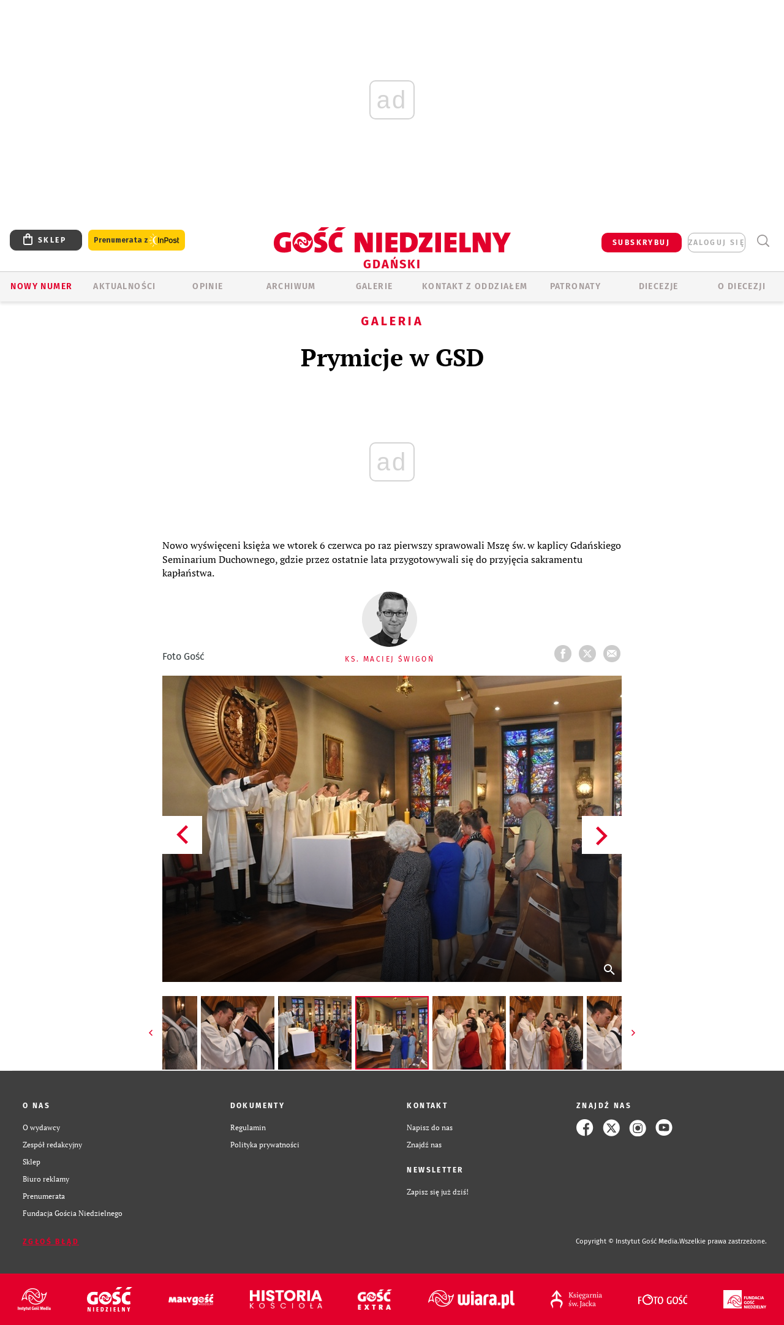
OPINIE (207, 286)
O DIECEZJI (742, 286)
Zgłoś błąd (51, 1241)
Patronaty (575, 286)
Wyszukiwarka (763, 241)
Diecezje (659, 286)
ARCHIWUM (291, 286)
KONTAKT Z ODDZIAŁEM (475, 286)
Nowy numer (41, 286)
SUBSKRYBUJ (641, 242)
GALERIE (374, 286)
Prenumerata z (136, 240)
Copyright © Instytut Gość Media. (627, 1241)
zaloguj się (716, 242)
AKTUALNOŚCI (124, 286)
